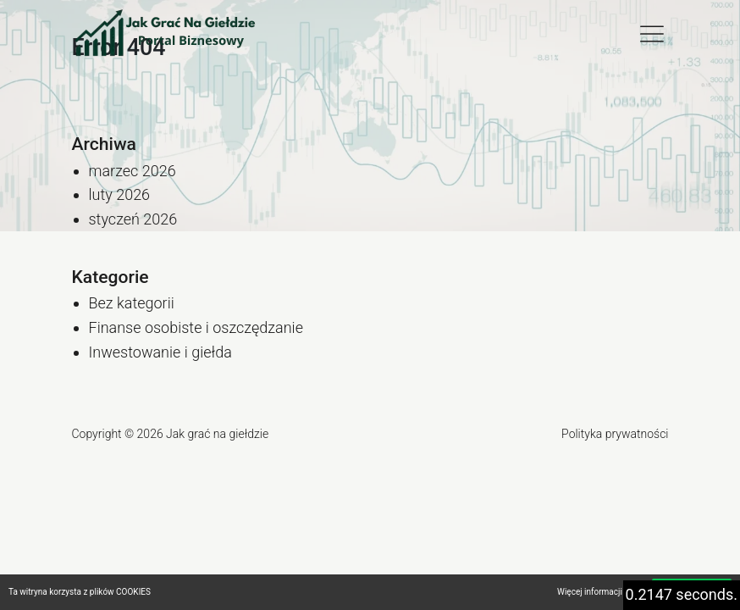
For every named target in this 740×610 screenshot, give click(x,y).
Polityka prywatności (614, 434)
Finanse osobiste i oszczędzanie (196, 327)
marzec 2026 (132, 171)
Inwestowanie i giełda (160, 352)
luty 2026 (120, 194)
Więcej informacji (589, 591)
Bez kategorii (131, 303)
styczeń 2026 (133, 219)
